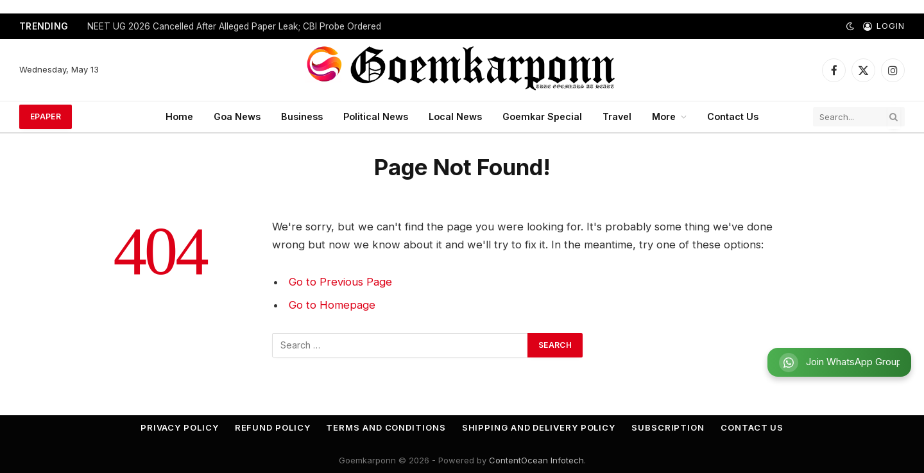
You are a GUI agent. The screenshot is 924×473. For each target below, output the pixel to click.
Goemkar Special (542, 116)
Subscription (668, 427)
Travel (617, 116)
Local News (455, 116)
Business (302, 116)
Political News (375, 116)
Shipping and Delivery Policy (538, 427)
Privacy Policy (180, 427)
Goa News (237, 116)
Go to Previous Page (340, 281)
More (664, 116)
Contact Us (732, 116)
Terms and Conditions (385, 427)
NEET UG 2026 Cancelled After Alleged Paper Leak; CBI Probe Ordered (234, 26)
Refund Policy (273, 427)
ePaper (45, 116)
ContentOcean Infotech (536, 460)
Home (179, 116)
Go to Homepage (332, 304)
